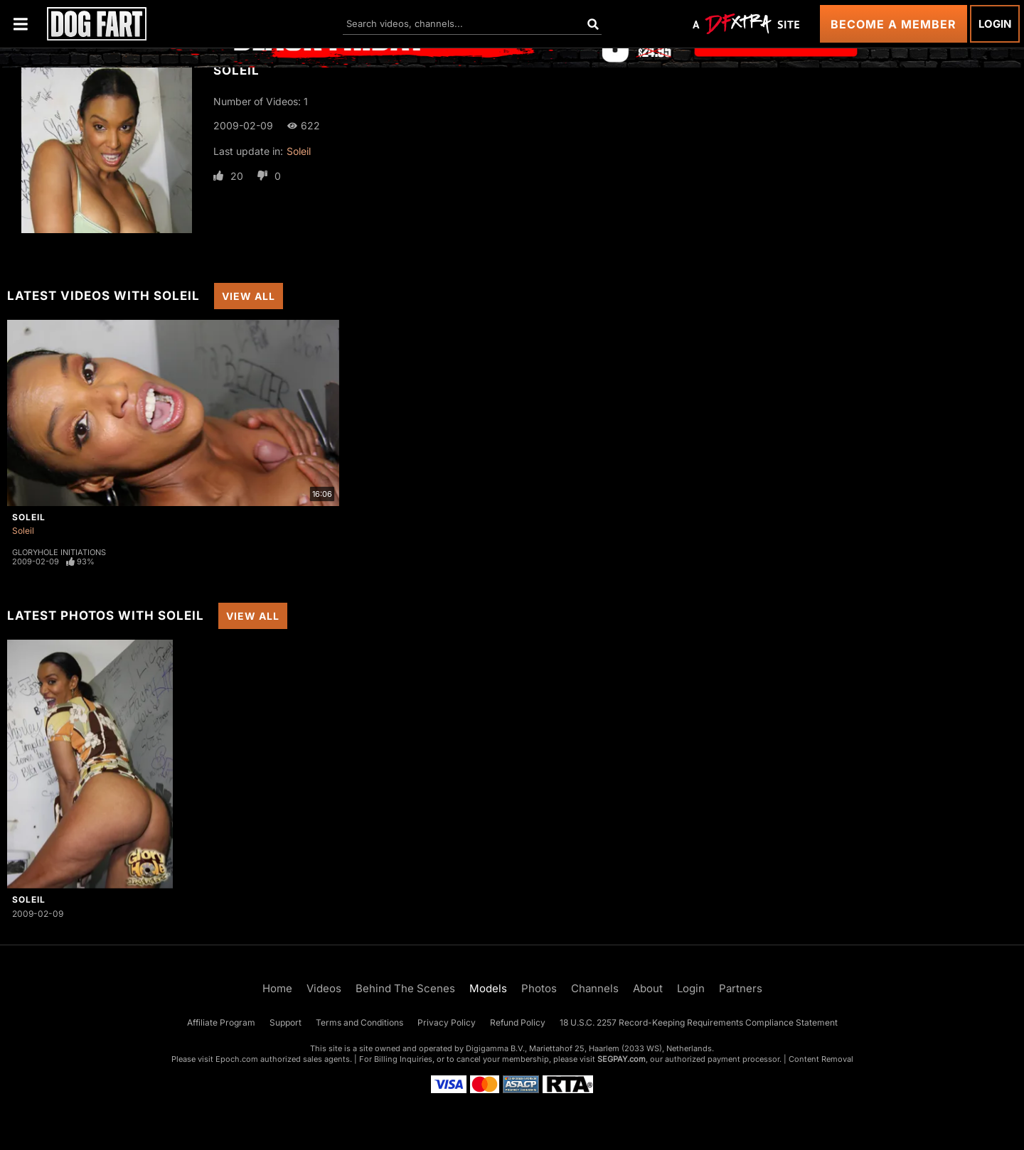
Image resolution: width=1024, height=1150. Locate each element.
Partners (740, 988)
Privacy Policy (446, 1022)
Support (286, 1022)
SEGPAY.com (621, 1059)
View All (248, 296)
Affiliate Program (221, 1022)
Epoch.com (236, 1059)
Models (488, 988)
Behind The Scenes (405, 988)
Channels (595, 988)
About (648, 988)
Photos (539, 988)
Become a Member (893, 24)
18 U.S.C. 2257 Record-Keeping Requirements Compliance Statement (699, 1022)
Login (994, 24)
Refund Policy (517, 1022)
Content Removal (821, 1059)
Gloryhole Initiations (59, 552)
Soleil (299, 151)
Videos (323, 988)
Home (277, 988)
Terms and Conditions (359, 1022)
